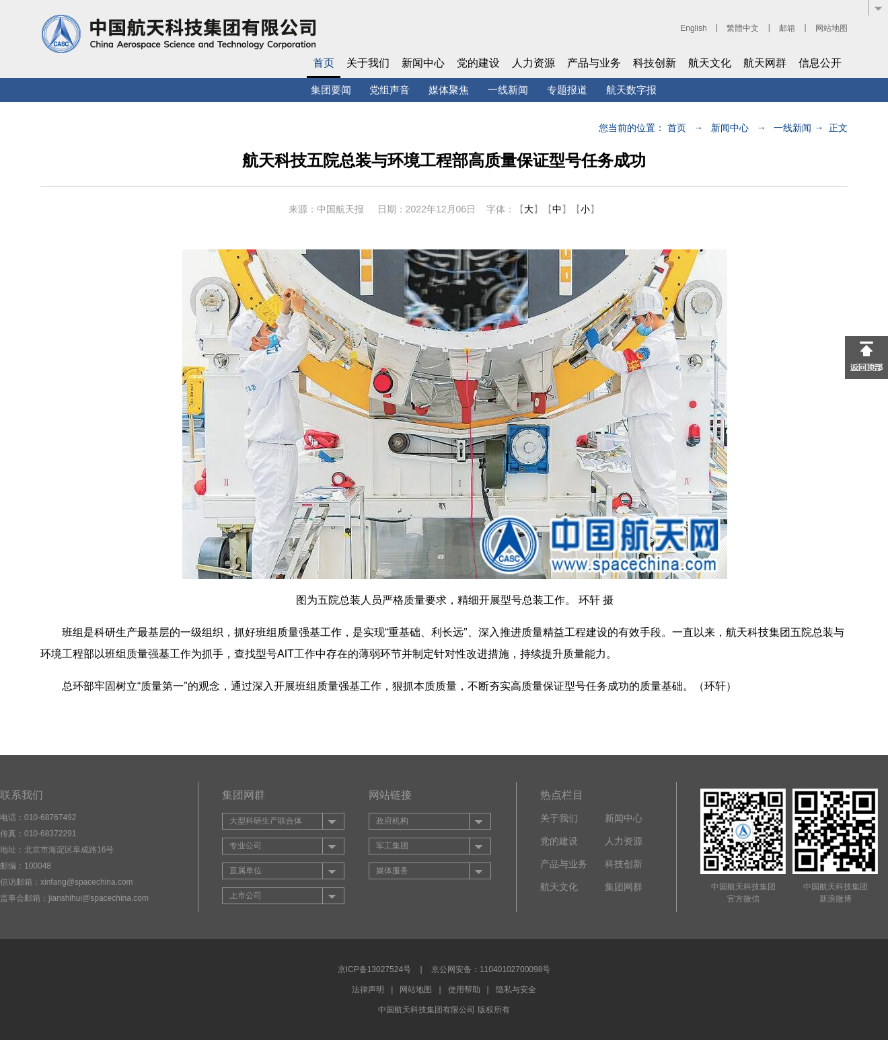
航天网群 (764, 63)
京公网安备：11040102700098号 (490, 969)
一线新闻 (508, 89)
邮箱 (787, 28)
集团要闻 (331, 89)
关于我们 (368, 63)
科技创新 (654, 63)
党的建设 (478, 63)
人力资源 (533, 63)
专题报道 (567, 89)
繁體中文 (743, 28)
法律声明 (368, 989)
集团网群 (623, 886)
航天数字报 (631, 89)
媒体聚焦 (449, 89)
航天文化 (709, 63)
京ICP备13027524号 (374, 969)
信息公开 (820, 63)
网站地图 (831, 28)
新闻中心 (423, 63)
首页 (323, 63)
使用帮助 (464, 989)
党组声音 (389, 89)
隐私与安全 (516, 989)
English (693, 28)
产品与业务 (594, 63)
